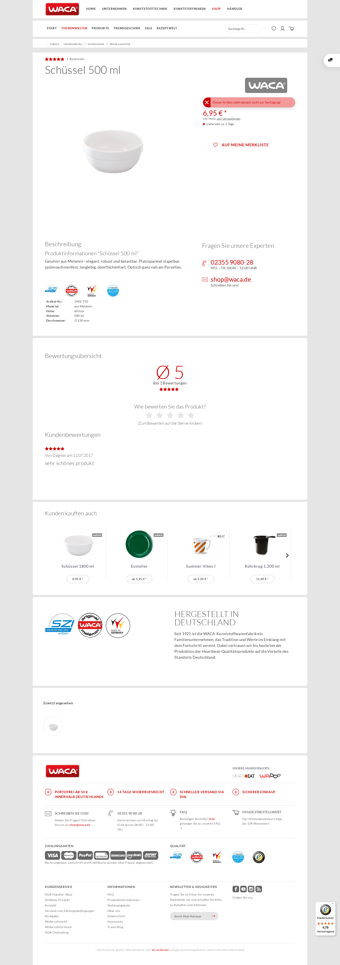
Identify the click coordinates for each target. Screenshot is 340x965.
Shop (216, 8)
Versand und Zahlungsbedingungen (69, 911)
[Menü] (333, 904)
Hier (212, 819)
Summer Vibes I (201, 566)
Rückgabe (51, 916)
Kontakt (50, 905)
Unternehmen (114, 8)
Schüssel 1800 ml (77, 566)
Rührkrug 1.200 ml (262, 566)
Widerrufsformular (58, 927)
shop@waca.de (79, 825)
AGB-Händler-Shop (58, 894)
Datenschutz (116, 916)
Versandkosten (160, 949)
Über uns (113, 911)
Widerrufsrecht (56, 921)
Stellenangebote (118, 905)
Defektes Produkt (57, 900)
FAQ (110, 894)
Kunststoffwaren (190, 8)
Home (91, 8)
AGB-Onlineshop (57, 932)
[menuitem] (53, 28)
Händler (234, 8)
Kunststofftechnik (150, 8)
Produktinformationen (123, 900)
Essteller (139, 566)
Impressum (115, 921)
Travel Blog (115, 927)
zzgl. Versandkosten (229, 118)
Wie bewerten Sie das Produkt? (170, 414)
